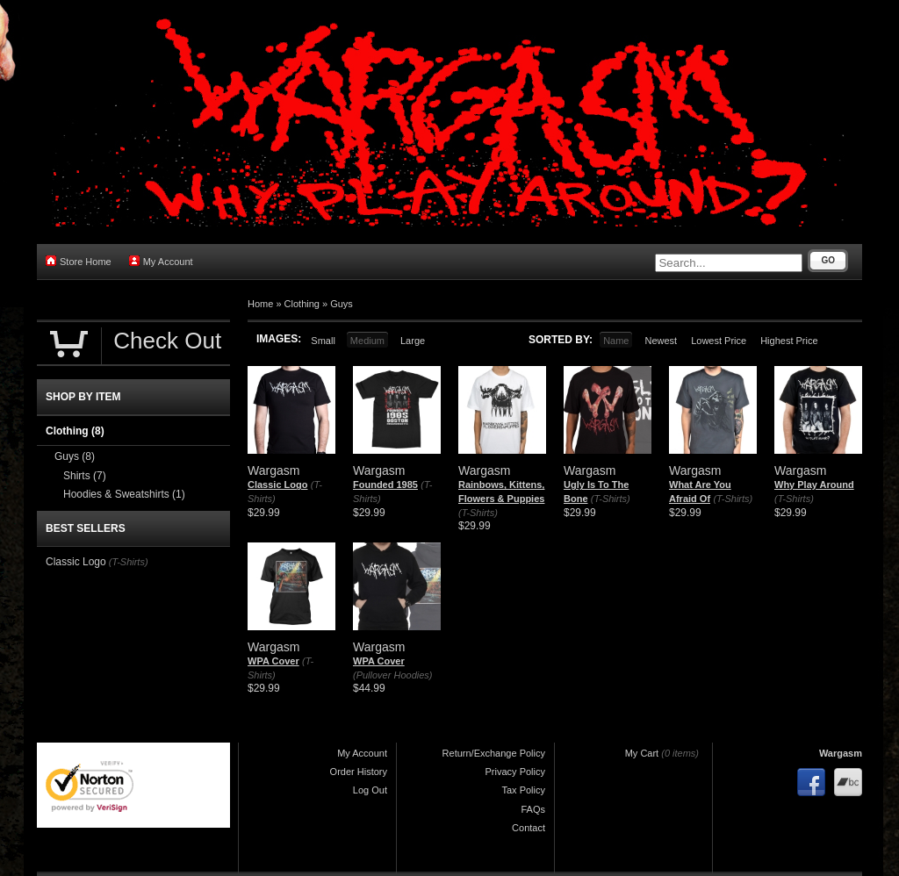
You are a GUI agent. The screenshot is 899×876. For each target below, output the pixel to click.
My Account (161, 261)
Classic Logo (277, 484)
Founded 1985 (385, 484)
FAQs (533, 809)
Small (323, 340)
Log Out (370, 790)
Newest (660, 340)
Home (260, 303)
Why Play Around (814, 484)
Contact (528, 827)
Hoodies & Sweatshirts (124, 494)
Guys (341, 303)
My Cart (642, 753)
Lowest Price (718, 340)
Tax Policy (523, 790)
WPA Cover (273, 661)
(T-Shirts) (478, 512)
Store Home (78, 261)
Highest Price (788, 340)
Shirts (84, 476)
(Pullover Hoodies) (392, 675)
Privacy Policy (515, 771)
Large (412, 340)
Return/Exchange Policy (493, 753)
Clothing (302, 303)
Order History (358, 771)
